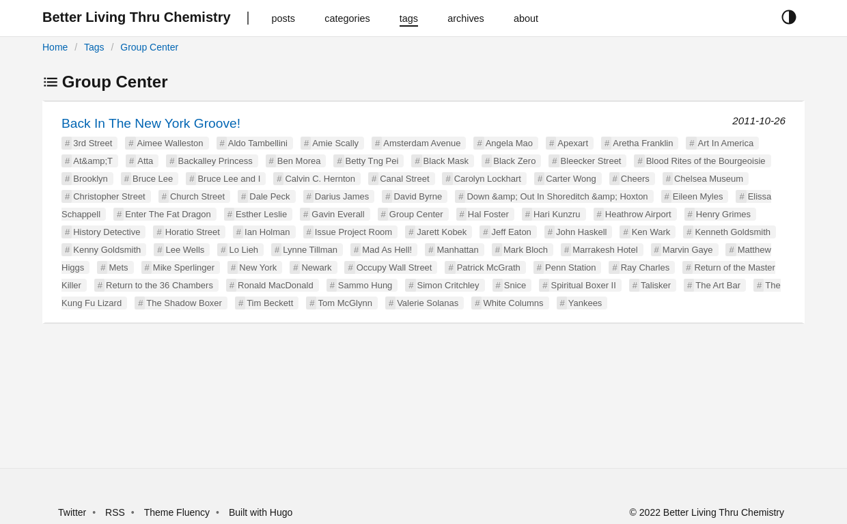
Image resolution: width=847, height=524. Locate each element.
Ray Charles (645, 267)
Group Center (149, 47)
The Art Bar (717, 285)
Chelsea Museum (708, 179)
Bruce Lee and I (228, 179)
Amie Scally (335, 143)
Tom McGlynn (345, 303)
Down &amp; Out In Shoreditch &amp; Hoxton (557, 196)
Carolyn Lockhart (487, 179)
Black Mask (446, 161)
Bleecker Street (591, 161)
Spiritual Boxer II (583, 285)
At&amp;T (93, 161)
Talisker (656, 285)
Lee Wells (184, 250)
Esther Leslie (261, 214)
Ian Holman (267, 232)
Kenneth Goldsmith (732, 232)
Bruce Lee (153, 179)
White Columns (513, 303)
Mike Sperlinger (183, 267)
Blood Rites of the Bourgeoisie (706, 161)
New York (258, 267)
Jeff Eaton (511, 232)
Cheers (635, 179)
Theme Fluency (178, 512)
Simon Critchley (448, 285)
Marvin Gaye (688, 250)
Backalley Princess (215, 161)
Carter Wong (571, 179)
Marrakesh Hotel (604, 250)
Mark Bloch (525, 250)
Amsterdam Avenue (421, 143)
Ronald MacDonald (276, 285)
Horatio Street (192, 232)
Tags (94, 47)
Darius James (342, 196)
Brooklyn (90, 179)
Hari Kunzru (557, 214)
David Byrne (417, 196)
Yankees (585, 303)
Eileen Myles (698, 196)
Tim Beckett (270, 303)
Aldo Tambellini (258, 143)
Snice (515, 285)
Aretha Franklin (643, 143)
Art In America (726, 143)
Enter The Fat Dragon (168, 214)
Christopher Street (109, 196)
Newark (316, 267)
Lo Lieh (243, 250)
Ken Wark (651, 232)
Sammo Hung (365, 285)
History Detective (106, 232)
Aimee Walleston (170, 143)
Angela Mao (509, 143)
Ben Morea (299, 161)
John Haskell (581, 232)
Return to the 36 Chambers (159, 285)
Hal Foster (488, 214)
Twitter (72, 512)
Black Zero (514, 161)
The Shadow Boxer (184, 303)
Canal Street (404, 179)
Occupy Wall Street (394, 267)
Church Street (197, 196)
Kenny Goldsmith (107, 250)
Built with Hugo (260, 512)
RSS (115, 512)
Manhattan (457, 250)
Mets (118, 267)
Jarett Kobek (442, 232)
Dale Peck (269, 196)
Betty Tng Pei (372, 161)
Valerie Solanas (427, 303)
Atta (145, 161)
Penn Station (570, 267)
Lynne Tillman (310, 250)
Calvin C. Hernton (320, 179)
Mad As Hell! (387, 250)
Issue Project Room (353, 232)
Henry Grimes (723, 214)
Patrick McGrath (488, 267)
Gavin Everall (337, 214)
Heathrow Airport (638, 214)
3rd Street (92, 143)
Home (55, 47)
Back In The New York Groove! (150, 123)
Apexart (572, 143)
